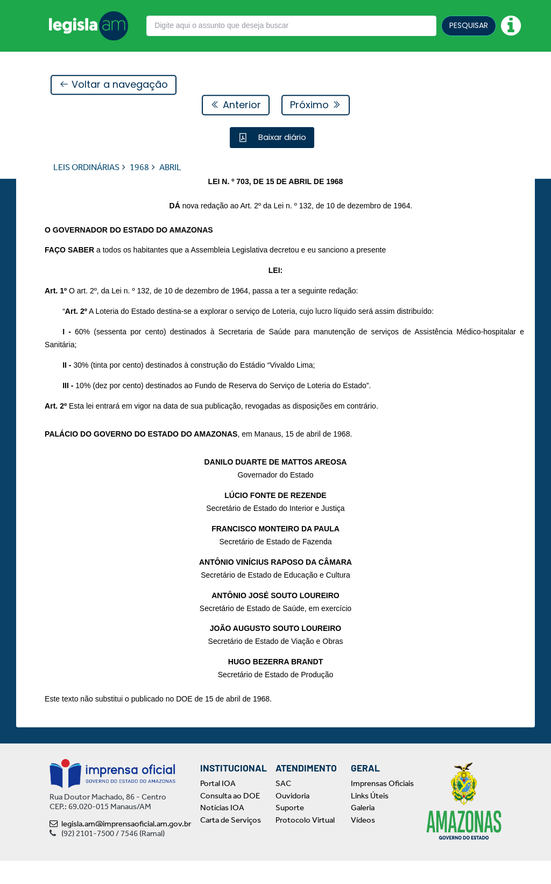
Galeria (363, 831)
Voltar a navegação (113, 85)
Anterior (235, 105)
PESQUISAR (468, 25)
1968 (139, 168)
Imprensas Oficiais (382, 806)
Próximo (315, 105)
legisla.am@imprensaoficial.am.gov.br (120, 847)
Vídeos (363, 842)
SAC (283, 806)
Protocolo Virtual (305, 842)
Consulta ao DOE (230, 818)
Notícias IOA (222, 831)
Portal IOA (218, 806)
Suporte (290, 831)
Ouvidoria (292, 818)
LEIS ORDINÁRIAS (86, 168)
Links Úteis (369, 818)
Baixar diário (281, 137)
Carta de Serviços (230, 842)
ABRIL (170, 168)
